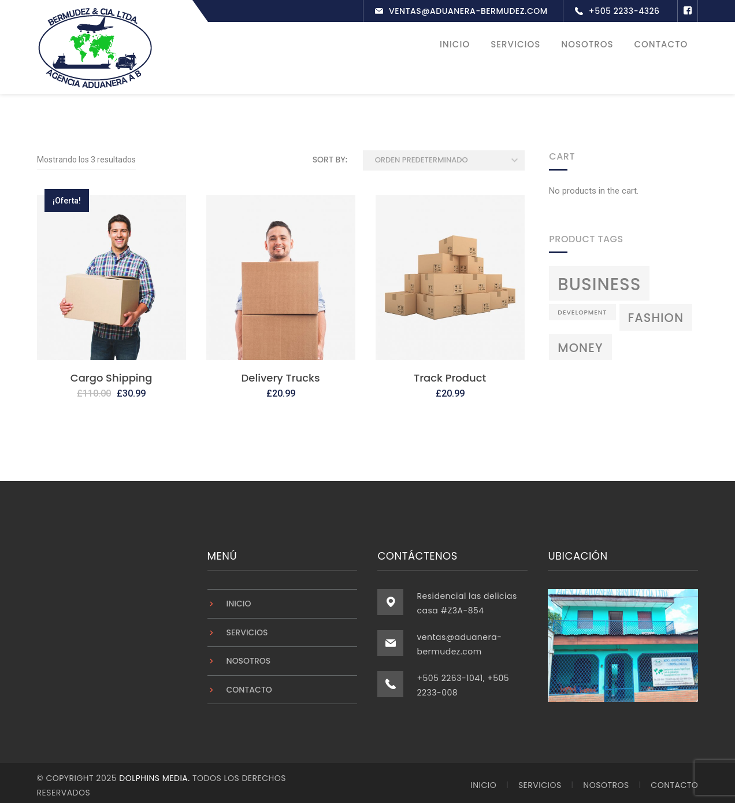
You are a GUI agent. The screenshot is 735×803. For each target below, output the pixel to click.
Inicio (239, 599)
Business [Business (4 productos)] (599, 280)
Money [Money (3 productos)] (580, 343)
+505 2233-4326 (624, 11)
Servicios (247, 628)
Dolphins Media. (155, 774)
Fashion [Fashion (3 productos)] (656, 314)
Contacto (249, 685)
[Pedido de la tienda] (444, 156)
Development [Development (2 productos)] (582, 309)
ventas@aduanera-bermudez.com (468, 11)
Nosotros (249, 657)
